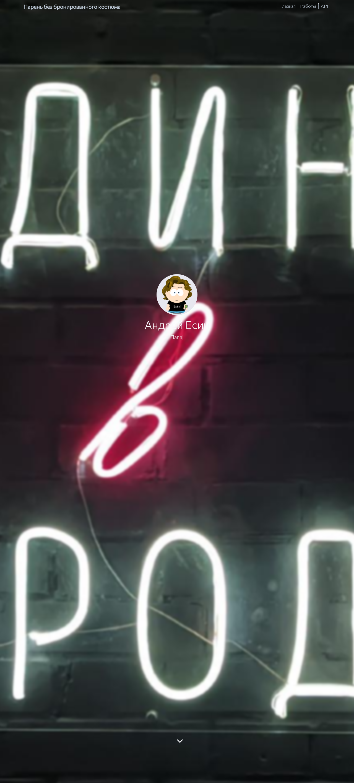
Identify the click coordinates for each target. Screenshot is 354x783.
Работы (308, 6)
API (324, 6)
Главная (288, 6)
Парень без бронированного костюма (72, 6)
